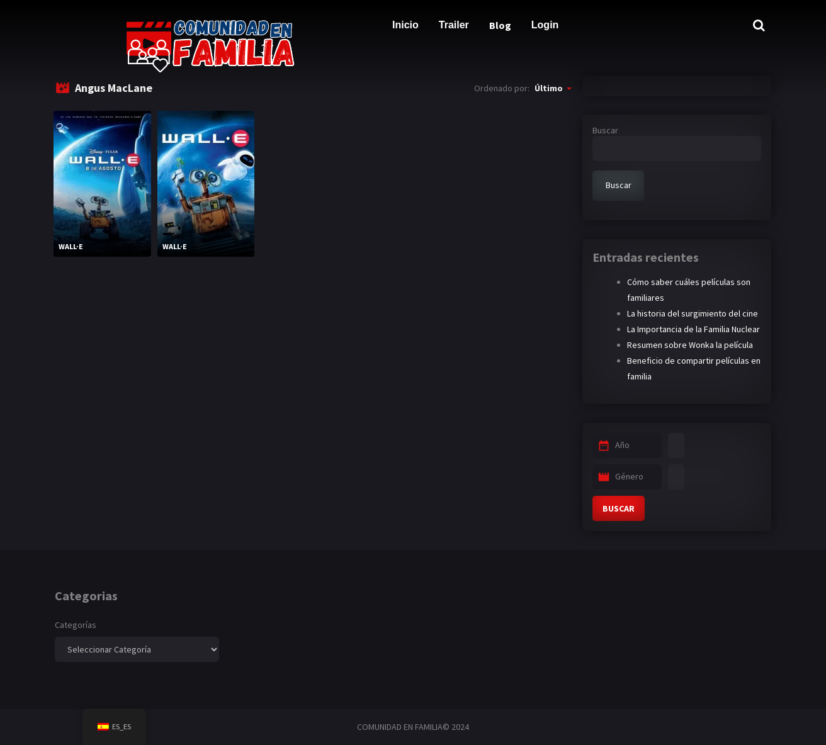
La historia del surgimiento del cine (692, 313)
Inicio (405, 25)
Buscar (605, 130)
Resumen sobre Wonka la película (690, 344)
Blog (500, 25)
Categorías (75, 624)
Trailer (454, 25)
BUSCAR (619, 508)
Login (545, 25)
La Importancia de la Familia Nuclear (693, 329)
